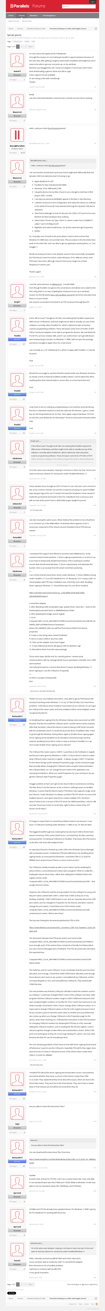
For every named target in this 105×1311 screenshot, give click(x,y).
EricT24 (32, 510)
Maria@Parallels (17, 146)
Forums (22, 15)
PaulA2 (17, 335)
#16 (95, 1121)
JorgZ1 (17, 302)
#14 (95, 1060)
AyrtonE (17, 1193)
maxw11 (62, 38)
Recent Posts (27, 21)
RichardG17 (17, 716)
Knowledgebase (49, 15)
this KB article (53, 128)
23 (24, 725)
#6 (95, 366)
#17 (95, 1168)
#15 (95, 1092)
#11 (95, 535)
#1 (95, 87)
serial (26, 41)
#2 (95, 110)
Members (33, 15)
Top (92, 1304)
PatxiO (17, 1260)
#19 (95, 1224)
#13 (95, 814)
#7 (95, 392)
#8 (95, 433)
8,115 (23, 153)
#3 (95, 143)
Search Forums (13, 21)
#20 (95, 1278)
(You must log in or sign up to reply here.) (82, 1284)
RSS (97, 1304)
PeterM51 (17, 537)
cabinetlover (34, 691)
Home (11, 15)
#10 (95, 505)
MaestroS (17, 112)
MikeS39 (46, 691)
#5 (95, 307)
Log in (93, 2)
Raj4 (17, 1124)
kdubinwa (17, 458)
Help (80, 1304)
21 (24, 344)
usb (33, 41)
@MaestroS (57, 284)
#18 (95, 1191)
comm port (17, 41)
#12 (95, 686)
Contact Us (72, 1304)
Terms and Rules (93, 1309)
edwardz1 (17, 504)
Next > (31, 47)
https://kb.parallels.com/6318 (62, 295)
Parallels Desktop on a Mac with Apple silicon (33, 38)
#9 (95, 479)
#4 (95, 277)
